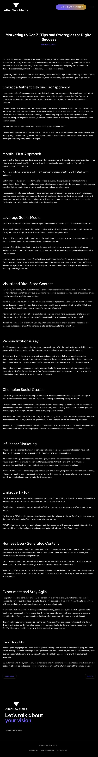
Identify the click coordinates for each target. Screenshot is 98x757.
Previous (10, 676)
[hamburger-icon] (90, 7)
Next (89, 676)
